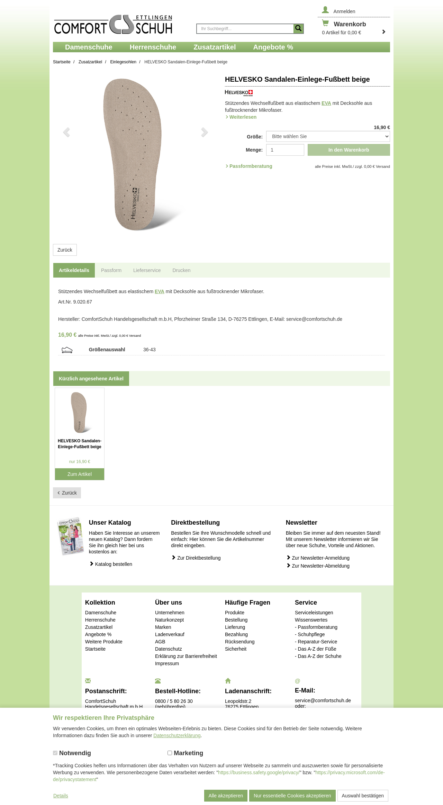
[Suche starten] (298, 28)
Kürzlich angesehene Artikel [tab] (91, 378)
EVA (326, 103)
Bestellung (236, 620)
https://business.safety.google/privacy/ (259, 772)
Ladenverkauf (169, 634)
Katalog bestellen (110, 564)
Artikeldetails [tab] (74, 270)
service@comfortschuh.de (323, 700)
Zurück (64, 250)
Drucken (181, 270)
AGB (160, 641)
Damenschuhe (100, 612)
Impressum (167, 663)
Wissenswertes (311, 620)
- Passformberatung (316, 627)
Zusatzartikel (98, 627)
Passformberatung (250, 166)
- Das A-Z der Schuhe (318, 656)
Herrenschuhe (100, 620)
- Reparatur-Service (316, 641)
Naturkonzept (169, 620)
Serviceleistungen (314, 612)
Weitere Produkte (104, 641)
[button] (65, 154)
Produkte (234, 612)
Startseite (95, 649)
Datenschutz (168, 649)
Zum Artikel (79, 474)
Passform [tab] (111, 270)
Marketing (185, 753)
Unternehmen (169, 612)
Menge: (254, 150)
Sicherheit (235, 649)
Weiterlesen (242, 117)
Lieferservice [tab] (147, 270)
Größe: (255, 136)
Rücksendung (240, 641)
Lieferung (235, 627)
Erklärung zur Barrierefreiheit (186, 656)
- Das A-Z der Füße (315, 649)
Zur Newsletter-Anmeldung (318, 558)
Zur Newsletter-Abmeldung (318, 566)
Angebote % (98, 634)
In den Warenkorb (348, 150)
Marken (163, 627)
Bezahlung (236, 634)
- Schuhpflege (310, 634)
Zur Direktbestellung (195, 558)
